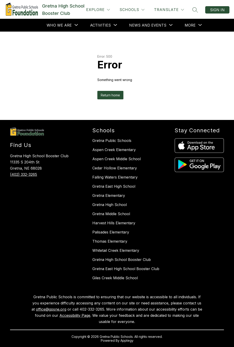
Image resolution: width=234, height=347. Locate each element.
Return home (110, 95)
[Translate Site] (169, 10)
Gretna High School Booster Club (121, 259)
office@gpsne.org (51, 309)
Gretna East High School (113, 186)
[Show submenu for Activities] (100, 25)
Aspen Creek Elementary (114, 149)
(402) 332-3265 (23, 174)
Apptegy (126, 340)
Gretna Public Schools (111, 140)
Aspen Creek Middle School (116, 159)
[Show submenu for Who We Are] (59, 25)
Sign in (217, 10)
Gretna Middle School (111, 213)
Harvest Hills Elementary (113, 223)
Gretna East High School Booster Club (125, 268)
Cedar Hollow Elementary (114, 168)
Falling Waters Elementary (115, 177)
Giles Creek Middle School (115, 278)
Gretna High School (109, 204)
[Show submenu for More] (190, 25)
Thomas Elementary (109, 241)
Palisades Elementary (110, 232)
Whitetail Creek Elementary (115, 250)
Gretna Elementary (108, 195)
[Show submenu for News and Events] (147, 25)
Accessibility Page (74, 315)
